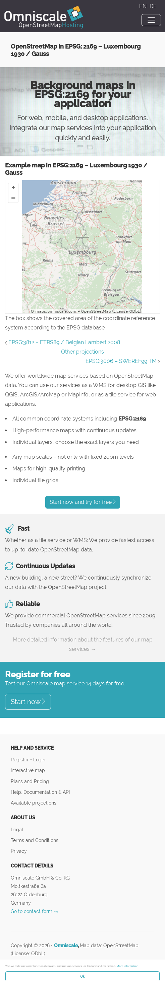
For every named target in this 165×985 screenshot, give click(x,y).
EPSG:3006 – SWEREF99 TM (121, 361)
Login (39, 759)
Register (20, 759)
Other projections (82, 352)
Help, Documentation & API (40, 792)
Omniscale (66, 945)
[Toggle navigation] (151, 20)
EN (143, 6)
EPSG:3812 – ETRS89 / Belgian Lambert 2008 (64, 342)
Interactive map (28, 770)
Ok (82, 976)
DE (153, 6)
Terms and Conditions (34, 840)
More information (127, 966)
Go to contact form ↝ (34, 911)
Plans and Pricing (30, 781)
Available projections (33, 803)
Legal (17, 829)
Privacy (19, 851)
